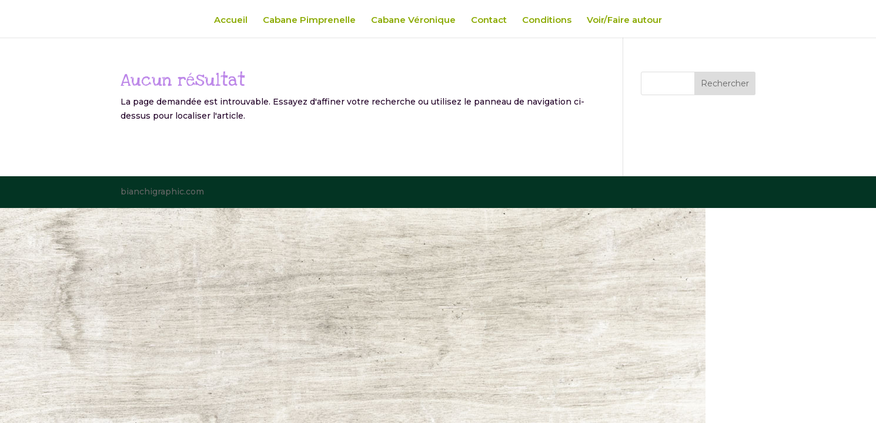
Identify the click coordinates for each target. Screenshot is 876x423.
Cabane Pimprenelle (309, 20)
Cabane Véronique (413, 20)
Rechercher (725, 83)
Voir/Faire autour (624, 20)
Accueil (231, 20)
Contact (489, 20)
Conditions (546, 20)
